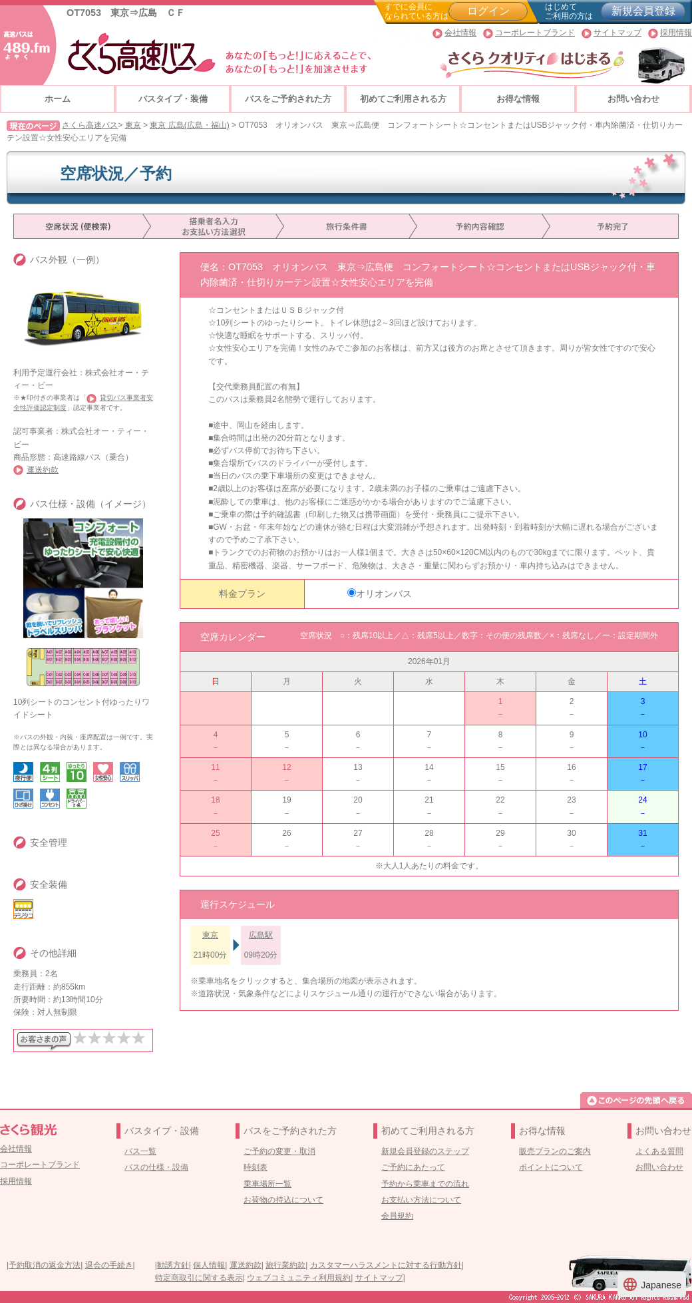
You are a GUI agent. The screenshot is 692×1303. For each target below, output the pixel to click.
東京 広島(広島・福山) (189, 125)
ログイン (488, 11)
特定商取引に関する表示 (199, 1277)
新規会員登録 (643, 11)
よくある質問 (659, 1151)
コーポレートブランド (535, 32)
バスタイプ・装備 (173, 99)
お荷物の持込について (283, 1200)
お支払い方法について (421, 1200)
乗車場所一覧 (267, 1184)
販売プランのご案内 (555, 1151)
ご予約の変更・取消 (279, 1151)
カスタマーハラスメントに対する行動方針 (386, 1265)
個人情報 (209, 1265)
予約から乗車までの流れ (425, 1184)
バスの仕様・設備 (156, 1167)
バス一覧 (140, 1151)
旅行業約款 (285, 1265)
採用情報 (676, 32)
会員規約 (397, 1215)
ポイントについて (551, 1167)
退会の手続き (109, 1265)
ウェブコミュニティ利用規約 (299, 1277)
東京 (133, 125)
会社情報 (460, 32)
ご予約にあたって (413, 1167)
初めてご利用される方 (403, 99)
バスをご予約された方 (288, 99)
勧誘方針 (173, 1265)
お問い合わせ (633, 99)
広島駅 (261, 935)
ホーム (58, 99)
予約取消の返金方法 (45, 1265)
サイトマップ (617, 32)
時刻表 (255, 1167)
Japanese (651, 1284)
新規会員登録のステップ (425, 1151)
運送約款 (43, 469)
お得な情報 (518, 99)
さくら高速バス (90, 125)
